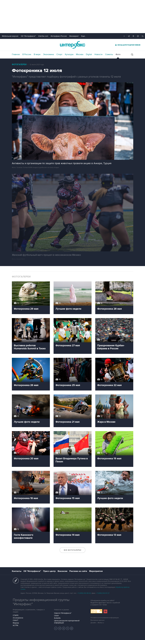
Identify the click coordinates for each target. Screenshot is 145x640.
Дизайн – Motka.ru (97, 623)
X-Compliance (18, 618)
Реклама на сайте (78, 571)
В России (26, 54)
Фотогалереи (19, 64)
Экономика (48, 54)
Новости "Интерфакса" (62, 613)
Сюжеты (109, 54)
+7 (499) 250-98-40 (84, 593)
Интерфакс (72, 45)
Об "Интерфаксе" (28, 36)
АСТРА (15, 625)
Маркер (16, 623)
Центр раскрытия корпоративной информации (66, 622)
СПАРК (15, 615)
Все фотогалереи (72, 550)
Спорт (59, 54)
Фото (118, 54)
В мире (37, 54)
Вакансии (62, 571)
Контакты (16, 571)
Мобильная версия (10, 36)
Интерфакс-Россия (59, 36)
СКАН (56, 616)
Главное (16, 54)
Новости (98, 54)
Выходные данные (97, 620)
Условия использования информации (105, 618)
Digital (89, 54)
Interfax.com (43, 36)
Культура (69, 54)
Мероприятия (96, 571)
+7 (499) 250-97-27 (102, 593)
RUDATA (57, 618)
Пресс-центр (49, 571)
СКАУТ (15, 620)
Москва (79, 54)
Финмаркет (74, 36)
